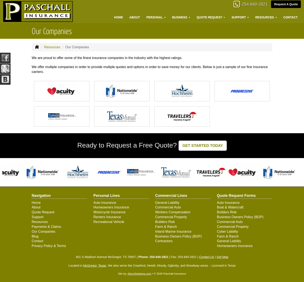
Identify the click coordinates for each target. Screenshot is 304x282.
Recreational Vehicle (109, 222)
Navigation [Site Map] (41, 195)
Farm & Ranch (166, 226)
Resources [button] (266, 17)
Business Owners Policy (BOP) (178, 236)
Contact (290, 17)
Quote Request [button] (211, 17)
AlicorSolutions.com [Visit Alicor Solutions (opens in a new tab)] (139, 273)
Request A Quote (286, 4)
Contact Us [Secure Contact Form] (206, 257)
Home (118, 17)
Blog (35, 236)
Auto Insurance (105, 202)
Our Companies (43, 231)
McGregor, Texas (94, 265)
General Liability (167, 202)
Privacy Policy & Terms (49, 246)
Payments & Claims (46, 226)
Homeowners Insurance (111, 207)
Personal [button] (156, 17)
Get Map (222, 257)
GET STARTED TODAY (202, 146)
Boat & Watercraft (230, 207)
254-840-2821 (252, 4)
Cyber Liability (227, 231)
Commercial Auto (168, 207)
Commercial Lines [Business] (171, 195)
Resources (52, 47)
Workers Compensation (172, 212)
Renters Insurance (107, 217)
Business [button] (181, 17)
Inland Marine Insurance (173, 231)
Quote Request (43, 212)
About (134, 17)
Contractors (164, 241)
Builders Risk (165, 222)
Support (37, 217)
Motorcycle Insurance (110, 212)
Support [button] (240, 17)
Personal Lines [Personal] (107, 195)
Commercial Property (171, 217)
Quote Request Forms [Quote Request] (236, 195)
